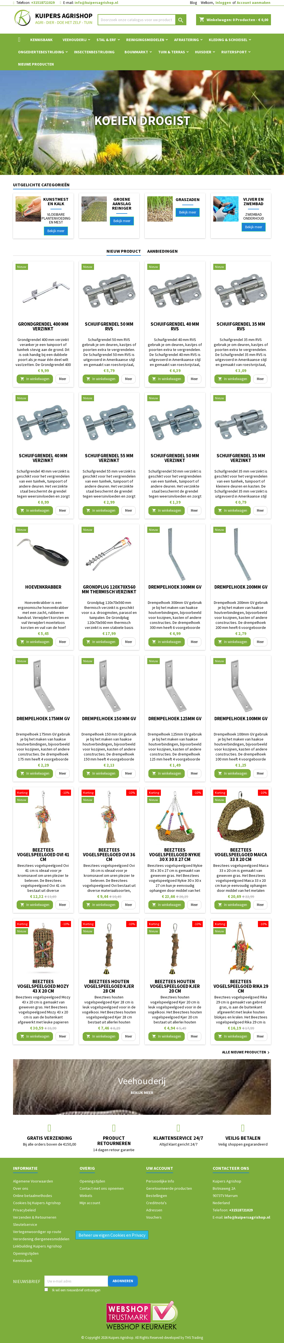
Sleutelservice (25, 1224)
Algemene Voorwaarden (33, 1181)
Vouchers (154, 1217)
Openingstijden (26, 1253)
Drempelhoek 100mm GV (240, 719)
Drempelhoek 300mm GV (174, 587)
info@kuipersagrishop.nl (96, 2)
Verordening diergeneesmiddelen (41, 1238)
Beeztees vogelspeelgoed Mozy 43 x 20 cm (43, 986)
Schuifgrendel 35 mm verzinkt (241, 458)
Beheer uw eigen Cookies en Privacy (111, 1235)
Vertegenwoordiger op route (37, 1231)
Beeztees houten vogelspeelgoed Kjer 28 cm (109, 986)
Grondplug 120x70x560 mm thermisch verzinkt (109, 589)
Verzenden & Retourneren (34, 1217)
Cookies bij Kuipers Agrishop (37, 1202)
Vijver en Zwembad (253, 201)
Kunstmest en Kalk (56, 201)
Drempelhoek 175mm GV (43, 719)
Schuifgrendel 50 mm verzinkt (175, 458)
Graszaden (188, 199)
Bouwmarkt (136, 51)
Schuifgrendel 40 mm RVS (175, 326)
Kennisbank (41, 39)
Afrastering (186, 39)
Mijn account (90, 1202)
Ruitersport (234, 51)
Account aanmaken (253, 2)
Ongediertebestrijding (41, 51)
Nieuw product (123, 251)
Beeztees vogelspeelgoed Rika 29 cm (241, 986)
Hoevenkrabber (43, 587)
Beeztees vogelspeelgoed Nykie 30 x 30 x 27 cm (175, 854)
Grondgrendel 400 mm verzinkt (43, 326)
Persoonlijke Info (160, 1181)
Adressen (154, 1210)
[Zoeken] (142, 19)
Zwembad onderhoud (253, 216)
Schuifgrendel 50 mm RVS (109, 326)
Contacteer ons (231, 1168)
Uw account (159, 1168)
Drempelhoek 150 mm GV (109, 719)
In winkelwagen (34, 378)
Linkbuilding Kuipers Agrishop (37, 1246)
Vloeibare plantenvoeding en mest (56, 218)
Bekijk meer (55, 231)
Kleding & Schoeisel (228, 39)
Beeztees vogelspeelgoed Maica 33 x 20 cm (241, 854)
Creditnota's (156, 1202)
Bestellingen (156, 1195)
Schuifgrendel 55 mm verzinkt (109, 458)
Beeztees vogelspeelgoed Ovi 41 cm (43, 854)
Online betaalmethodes (32, 1195)
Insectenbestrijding (94, 51)
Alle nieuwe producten (246, 1052)
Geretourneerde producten (169, 1188)
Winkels (86, 1195)
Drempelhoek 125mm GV (174, 719)
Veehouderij (75, 39)
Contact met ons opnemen (102, 1188)
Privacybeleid (24, 1210)
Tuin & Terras (171, 51)
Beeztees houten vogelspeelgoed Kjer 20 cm (175, 986)
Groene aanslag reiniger (121, 203)
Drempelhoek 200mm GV (240, 587)
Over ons (20, 1188)
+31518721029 (43, 2)
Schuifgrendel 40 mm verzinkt (43, 458)
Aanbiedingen (162, 251)
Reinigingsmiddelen (145, 39)
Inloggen (223, 2)
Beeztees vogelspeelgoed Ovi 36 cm (109, 854)
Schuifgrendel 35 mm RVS (241, 326)
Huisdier (203, 51)
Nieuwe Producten (36, 64)
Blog (193, 2)
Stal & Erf (106, 39)
